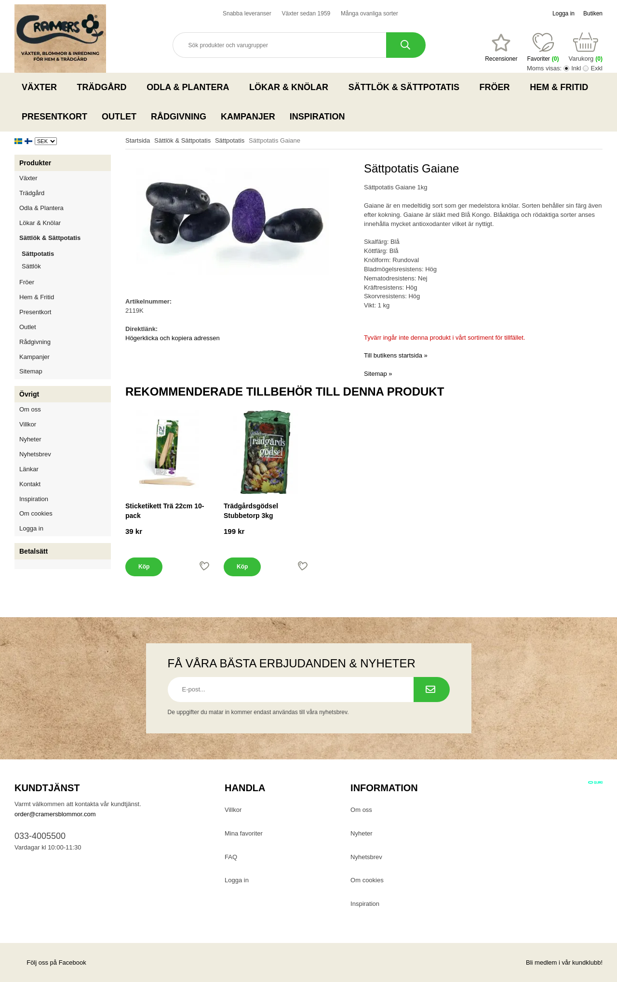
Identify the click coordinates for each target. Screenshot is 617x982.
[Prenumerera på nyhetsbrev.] (432, 689)
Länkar (29, 469)
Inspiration (317, 116)
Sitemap (30, 371)
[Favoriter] (501, 47)
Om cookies (36, 513)
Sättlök (31, 266)
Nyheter (30, 439)
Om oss (30, 409)
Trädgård (105, 87)
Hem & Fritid (562, 87)
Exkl (596, 68)
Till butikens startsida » (396, 355)
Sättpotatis (38, 253)
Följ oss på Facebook (50, 962)
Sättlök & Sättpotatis (407, 87)
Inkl (576, 68)
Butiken (593, 13)
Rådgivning (178, 116)
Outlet (119, 116)
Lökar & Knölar (291, 87)
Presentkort (54, 116)
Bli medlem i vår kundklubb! (564, 962)
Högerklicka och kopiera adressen (172, 338)
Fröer (498, 87)
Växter (42, 87)
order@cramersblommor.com (55, 814)
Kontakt (29, 484)
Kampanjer (248, 116)
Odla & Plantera (191, 87)
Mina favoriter (244, 833)
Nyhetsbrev (35, 454)
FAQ (231, 857)
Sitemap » (378, 373)
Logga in (563, 13)
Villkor (27, 424)
